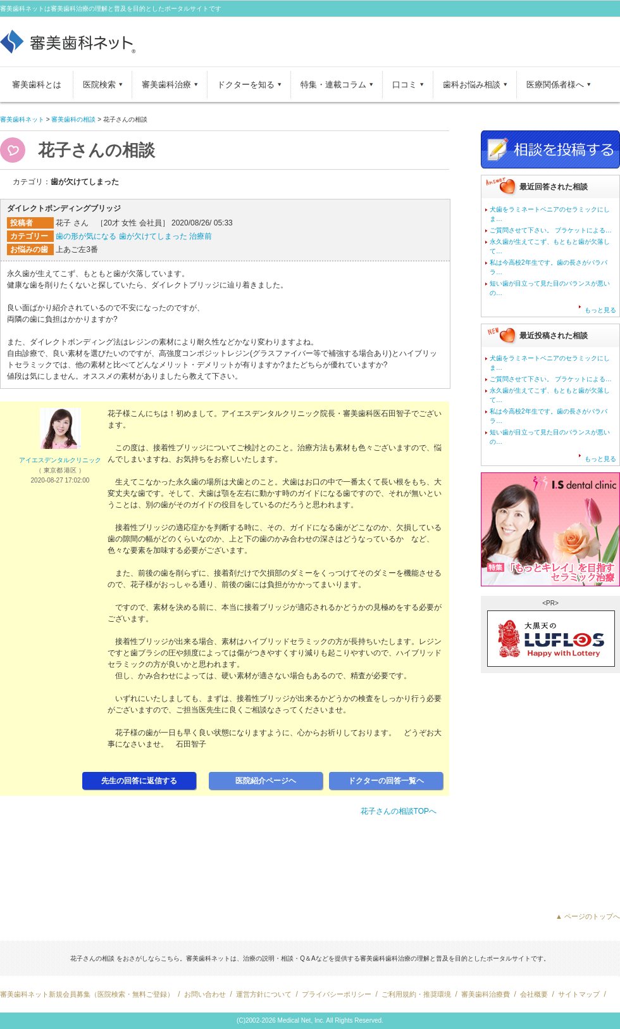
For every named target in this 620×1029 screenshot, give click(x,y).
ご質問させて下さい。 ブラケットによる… (551, 230)
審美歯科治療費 (485, 994)
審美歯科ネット (22, 119)
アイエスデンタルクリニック (60, 460)
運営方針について (264, 994)
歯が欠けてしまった (153, 236)
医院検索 (99, 84)
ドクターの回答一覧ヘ (386, 780)
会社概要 (534, 994)
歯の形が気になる (86, 236)
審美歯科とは (36, 84)
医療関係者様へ (555, 84)
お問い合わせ (205, 994)
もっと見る (600, 309)
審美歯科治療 (166, 84)
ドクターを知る (246, 84)
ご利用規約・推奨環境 (416, 994)
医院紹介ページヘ (265, 780)
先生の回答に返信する (139, 780)
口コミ (404, 84)
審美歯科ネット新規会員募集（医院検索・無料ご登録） (87, 994)
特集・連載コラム (333, 84)
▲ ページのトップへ (587, 916)
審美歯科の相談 (73, 119)
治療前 (200, 236)
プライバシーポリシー (336, 994)
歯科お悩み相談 (471, 84)
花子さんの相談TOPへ (399, 811)
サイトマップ (579, 994)
